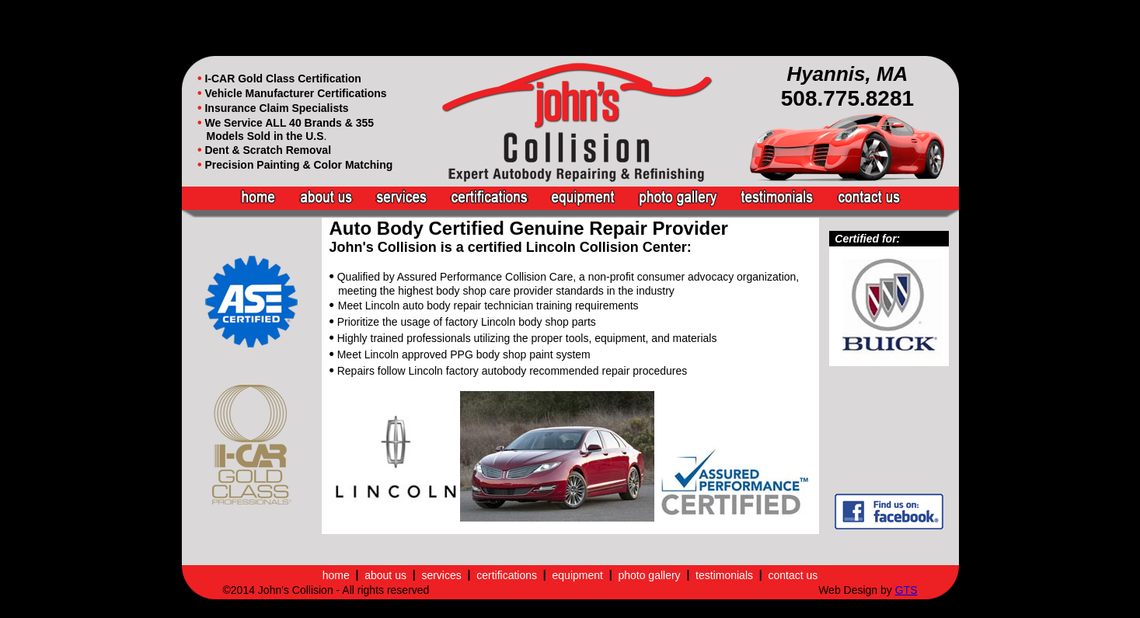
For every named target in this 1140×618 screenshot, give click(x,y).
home (336, 575)
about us (385, 575)
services (441, 575)
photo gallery (649, 575)
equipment (578, 575)
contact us (793, 575)
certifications (506, 575)
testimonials (724, 575)
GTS (906, 590)
